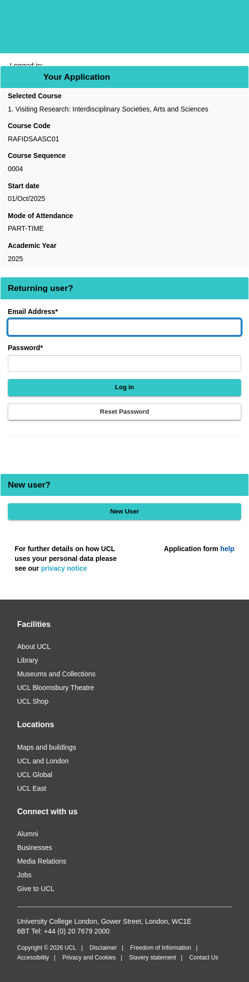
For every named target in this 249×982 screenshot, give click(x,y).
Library (27, 660)
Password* (25, 348)
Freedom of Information (160, 947)
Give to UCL (35, 889)
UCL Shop (32, 701)
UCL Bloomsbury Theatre (55, 688)
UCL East (31, 788)
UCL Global (34, 775)
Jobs (24, 875)
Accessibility (33, 957)
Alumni (27, 834)
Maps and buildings (46, 747)
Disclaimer (103, 947)
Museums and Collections (56, 674)
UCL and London (42, 761)
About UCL (33, 646)
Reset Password (124, 411)
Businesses (34, 847)
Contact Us (203, 957)
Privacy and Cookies (88, 957)
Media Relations (41, 861)
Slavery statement (152, 957)
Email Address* (33, 311)
